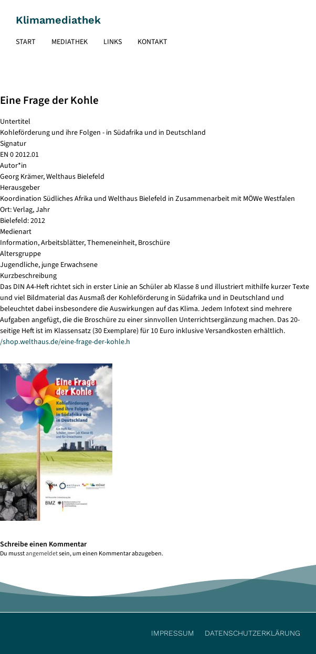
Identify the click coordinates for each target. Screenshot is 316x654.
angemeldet (42, 553)
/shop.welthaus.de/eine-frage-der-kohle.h (65, 342)
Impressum (172, 633)
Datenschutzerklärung (252, 633)
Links (112, 42)
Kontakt (152, 42)
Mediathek (69, 42)
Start (26, 42)
